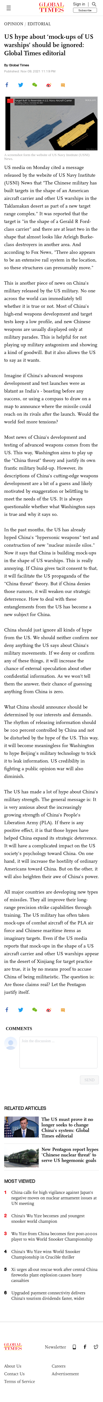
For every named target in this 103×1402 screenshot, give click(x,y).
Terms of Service (19, 1381)
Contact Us (14, 1373)
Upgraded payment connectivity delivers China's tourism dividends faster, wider (48, 1295)
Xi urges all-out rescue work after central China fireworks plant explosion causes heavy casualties (54, 1275)
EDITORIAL (39, 23)
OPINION (13, 23)
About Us (12, 1366)
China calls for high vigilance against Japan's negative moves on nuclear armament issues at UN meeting (54, 1198)
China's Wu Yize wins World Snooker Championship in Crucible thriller (45, 1254)
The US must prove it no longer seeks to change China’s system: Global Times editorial (67, 1127)
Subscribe (85, 10)
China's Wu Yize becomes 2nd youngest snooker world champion (48, 1218)
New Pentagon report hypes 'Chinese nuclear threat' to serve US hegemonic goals (70, 1154)
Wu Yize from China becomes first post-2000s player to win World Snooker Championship (54, 1236)
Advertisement (65, 1373)
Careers (59, 1366)
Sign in (79, 4)
